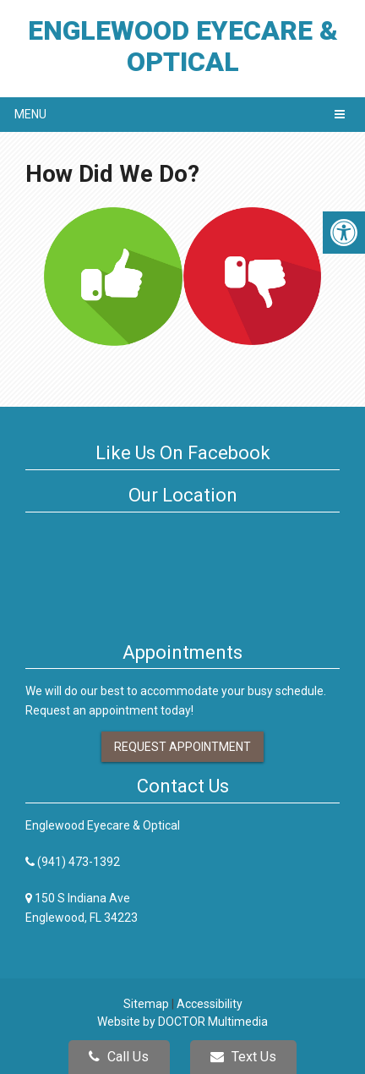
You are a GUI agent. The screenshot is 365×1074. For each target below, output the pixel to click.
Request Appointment (182, 746)
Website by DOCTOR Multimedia (182, 1021)
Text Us (243, 1057)
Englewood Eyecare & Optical (183, 46)
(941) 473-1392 (78, 862)
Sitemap (146, 1004)
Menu (30, 114)
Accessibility (209, 1004)
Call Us (119, 1057)
